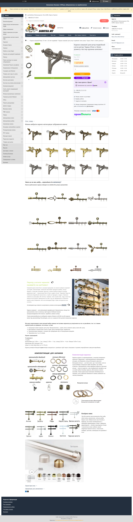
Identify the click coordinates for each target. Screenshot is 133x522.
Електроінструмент (8, 86)
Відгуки (5, 148)
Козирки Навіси (7, 45)
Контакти (5, 162)
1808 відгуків (95, 1)
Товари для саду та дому (10, 74)
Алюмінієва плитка (8, 124)
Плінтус (5, 57)
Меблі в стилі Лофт (8, 51)
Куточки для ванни (8, 80)
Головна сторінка (7, 502)
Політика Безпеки (8, 154)
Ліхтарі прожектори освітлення (11, 94)
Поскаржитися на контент (62, 520)
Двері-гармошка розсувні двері (10, 33)
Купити (82, 74)
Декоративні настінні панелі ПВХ (11, 38)
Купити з (82, 78)
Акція (69, 35)
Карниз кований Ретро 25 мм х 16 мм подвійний (43, 40)
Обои (4, 100)
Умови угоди (6, 156)
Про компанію (7, 504)
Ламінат (5, 48)
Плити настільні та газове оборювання (10, 61)
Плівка (5, 115)
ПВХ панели (6, 112)
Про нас (5, 145)
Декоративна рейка (8, 121)
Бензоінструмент (8, 21)
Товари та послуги (8, 18)
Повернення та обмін (9, 159)
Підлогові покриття (8, 139)
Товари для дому (8, 142)
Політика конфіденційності (76, 520)
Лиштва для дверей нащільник (11, 54)
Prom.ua (75, 517)
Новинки (61, 35)
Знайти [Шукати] (104, 20)
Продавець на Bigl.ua (66, 518)
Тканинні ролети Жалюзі (10, 97)
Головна (29, 35)
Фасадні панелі (7, 136)
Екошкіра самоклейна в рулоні (11, 127)
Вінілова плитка (7, 109)
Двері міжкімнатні (8, 29)
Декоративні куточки (9, 77)
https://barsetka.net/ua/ (118, 37)
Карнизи (5, 42)
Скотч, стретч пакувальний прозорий (10, 90)
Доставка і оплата (8, 151)
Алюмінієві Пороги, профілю (11, 65)
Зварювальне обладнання (10, 68)
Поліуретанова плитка (9, 130)
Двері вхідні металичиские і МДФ (11, 25)
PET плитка (6, 133)
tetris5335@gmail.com (118, 43)
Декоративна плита (8, 118)
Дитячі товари (7, 106)
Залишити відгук (97, 28)
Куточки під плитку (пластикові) (11, 83)
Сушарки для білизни (9, 71)
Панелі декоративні (8, 103)
